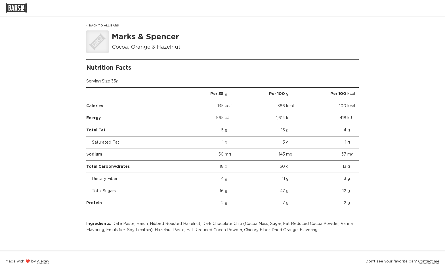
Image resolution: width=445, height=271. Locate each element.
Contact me (428, 261)
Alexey (43, 261)
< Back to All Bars (102, 25)
